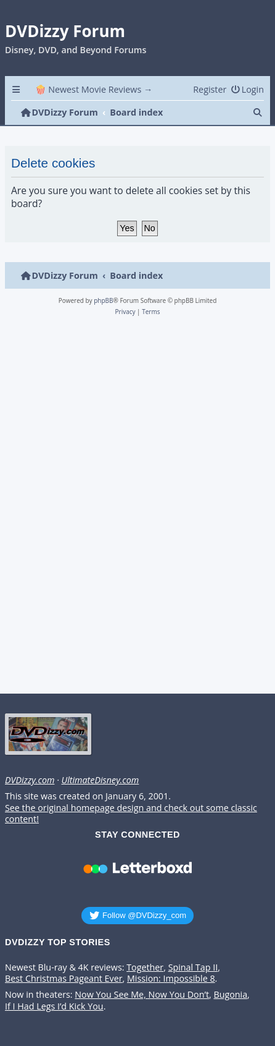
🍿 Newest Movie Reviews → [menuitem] (94, 89)
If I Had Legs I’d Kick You (54, 1006)
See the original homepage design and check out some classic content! (131, 813)
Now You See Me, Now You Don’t (142, 994)
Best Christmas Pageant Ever (64, 978)
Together (144, 967)
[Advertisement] (135, 508)
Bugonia (230, 994)
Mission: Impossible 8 (171, 978)
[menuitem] (247, 89)
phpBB (103, 300)
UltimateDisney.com (100, 780)
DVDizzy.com (29, 780)
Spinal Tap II (193, 967)
